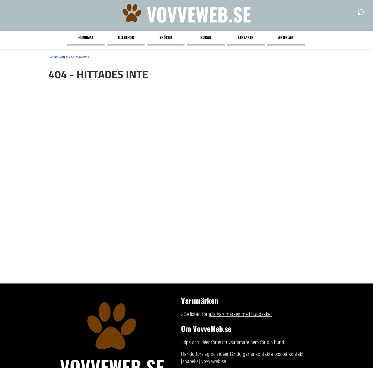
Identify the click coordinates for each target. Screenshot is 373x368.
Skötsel (166, 37)
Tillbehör (126, 37)
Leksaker (245, 37)
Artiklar (285, 37)
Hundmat (85, 37)
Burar (205, 37)
